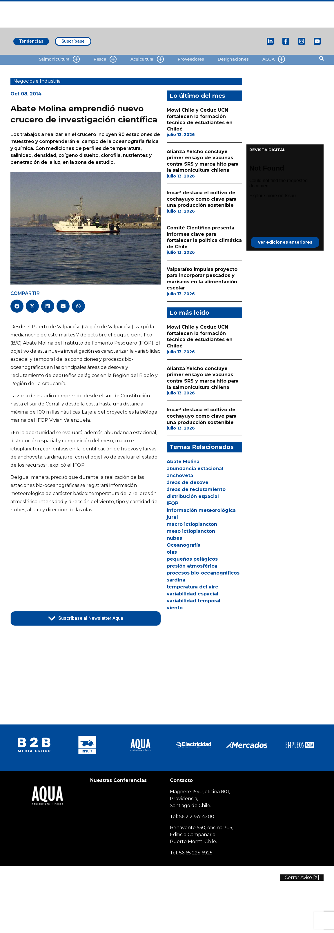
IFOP (172, 503)
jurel (172, 517)
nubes (174, 538)
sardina (176, 580)
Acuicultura (147, 59)
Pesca (105, 59)
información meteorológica (201, 510)
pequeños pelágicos (192, 559)
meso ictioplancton (191, 531)
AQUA (273, 59)
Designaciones (233, 59)
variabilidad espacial (192, 594)
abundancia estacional (195, 468)
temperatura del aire (192, 587)
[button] (16, 306)
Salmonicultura (59, 59)
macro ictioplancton (192, 524)
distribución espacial (193, 496)
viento (175, 607)
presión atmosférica (192, 566)
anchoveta (180, 475)
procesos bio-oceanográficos (203, 573)
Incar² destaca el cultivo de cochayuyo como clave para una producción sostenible (202, 199)
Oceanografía (184, 545)
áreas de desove (187, 482)
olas (172, 552)
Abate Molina (183, 461)
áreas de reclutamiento (196, 489)
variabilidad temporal (193, 601)
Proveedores (191, 59)
